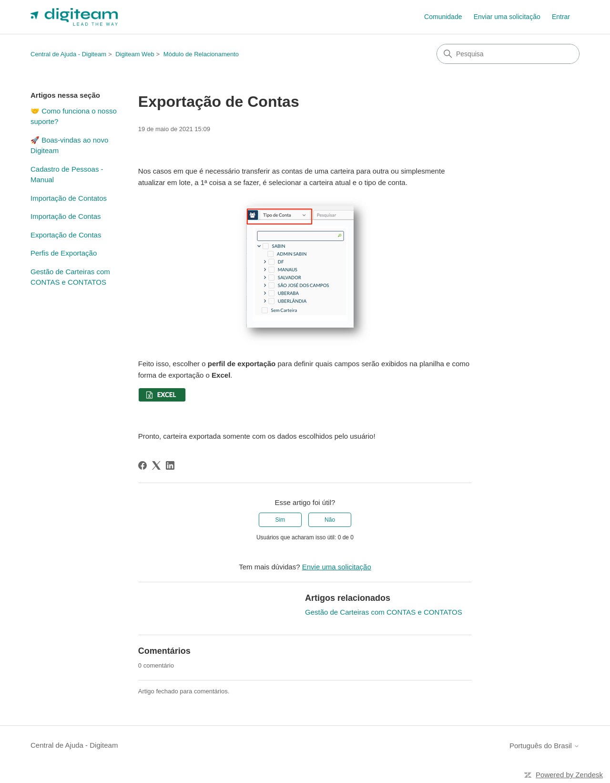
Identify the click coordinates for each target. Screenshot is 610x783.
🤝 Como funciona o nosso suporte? (73, 116)
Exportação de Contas (65, 235)
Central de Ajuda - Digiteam (68, 54)
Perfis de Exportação (63, 253)
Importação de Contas (65, 216)
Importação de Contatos (68, 198)
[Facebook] (142, 465)
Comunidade (443, 17)
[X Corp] (156, 465)
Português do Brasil (544, 746)
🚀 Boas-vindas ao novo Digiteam (69, 145)
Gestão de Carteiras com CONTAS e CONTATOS (70, 277)
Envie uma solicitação (336, 567)
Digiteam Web (134, 54)
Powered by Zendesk (569, 775)
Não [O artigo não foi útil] (330, 519)
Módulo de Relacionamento (201, 54)
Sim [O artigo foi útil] (280, 519)
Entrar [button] (561, 17)
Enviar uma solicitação (507, 17)
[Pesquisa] (508, 53)
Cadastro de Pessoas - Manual (66, 174)
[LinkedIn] (170, 465)
